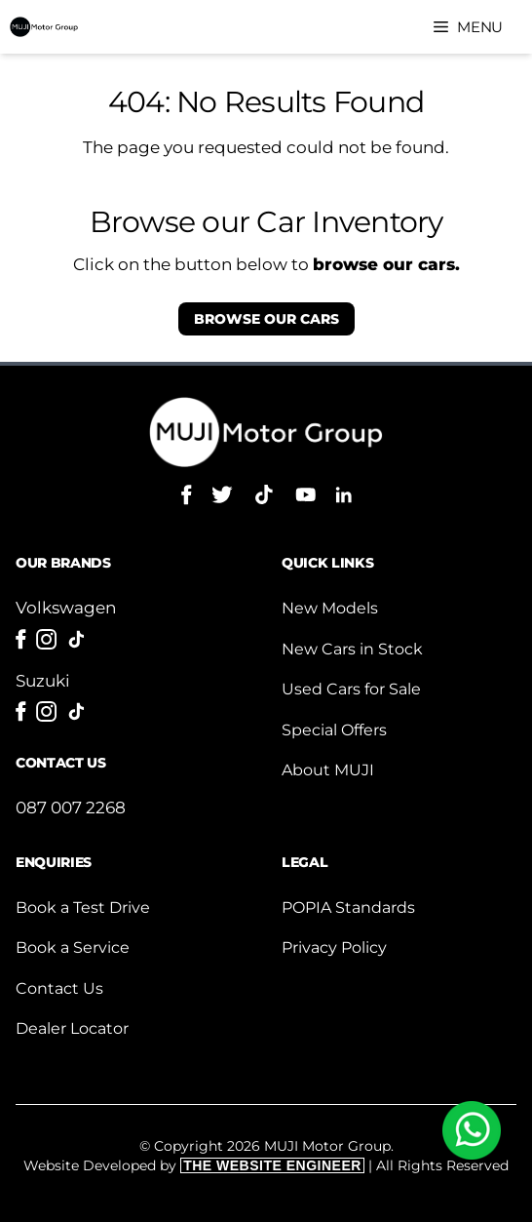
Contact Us (59, 988)
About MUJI (328, 770)
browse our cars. (386, 264)
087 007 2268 (71, 807)
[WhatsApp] (471, 1130)
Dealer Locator (72, 1028)
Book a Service (73, 947)
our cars (266, 319)
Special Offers (334, 730)
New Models (330, 608)
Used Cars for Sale (351, 689)
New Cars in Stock (352, 649)
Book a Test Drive (83, 907)
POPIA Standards (348, 907)
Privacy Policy (334, 947)
